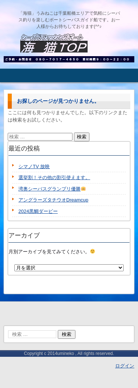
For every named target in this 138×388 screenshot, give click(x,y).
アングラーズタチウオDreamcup (53, 200)
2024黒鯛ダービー (38, 211)
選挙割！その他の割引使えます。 (54, 177)
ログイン (124, 366)
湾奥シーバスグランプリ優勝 (52, 189)
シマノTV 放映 (34, 166)
